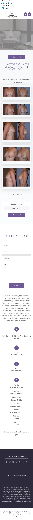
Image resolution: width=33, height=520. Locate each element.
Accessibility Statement (17, 513)
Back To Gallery (18, 57)
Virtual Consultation (16, 456)
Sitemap (18, 514)
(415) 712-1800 (16, 354)
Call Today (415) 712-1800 (16, 475)
